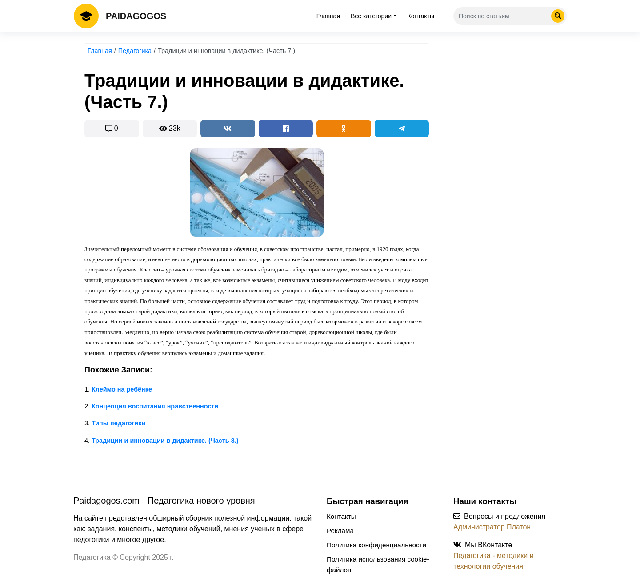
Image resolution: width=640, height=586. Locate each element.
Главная (328, 16)
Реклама (340, 530)
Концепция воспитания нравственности (155, 406)
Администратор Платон (492, 527)
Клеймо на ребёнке (122, 389)
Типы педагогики (118, 423)
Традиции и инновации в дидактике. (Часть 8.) (165, 440)
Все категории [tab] (371, 16)
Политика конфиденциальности (376, 545)
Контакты (421, 16)
